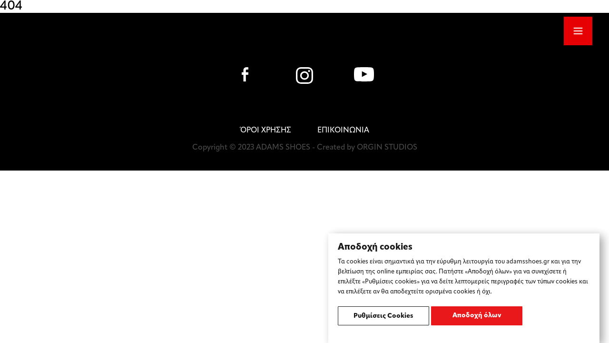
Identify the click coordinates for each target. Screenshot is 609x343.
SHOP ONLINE (514, 32)
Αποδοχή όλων (476, 315)
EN (444, 31)
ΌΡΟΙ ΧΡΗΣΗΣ (265, 130)
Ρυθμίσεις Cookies (383, 316)
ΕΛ (425, 31)
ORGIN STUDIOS (387, 147)
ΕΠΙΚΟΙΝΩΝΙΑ (343, 130)
